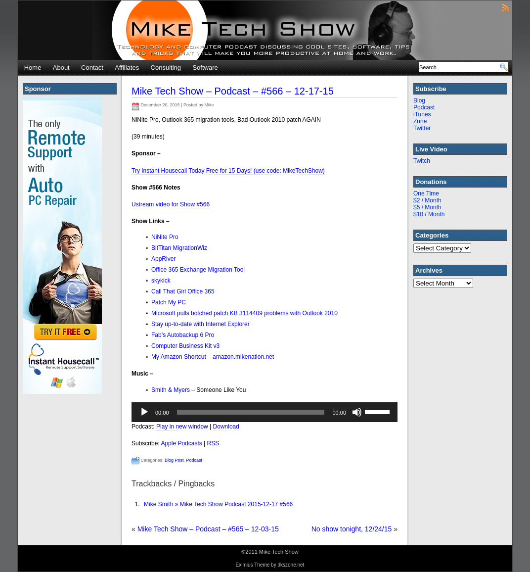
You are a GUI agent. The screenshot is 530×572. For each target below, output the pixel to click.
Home (33, 67)
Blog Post (174, 460)
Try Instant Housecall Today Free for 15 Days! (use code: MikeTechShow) (228, 170)
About (61, 67)
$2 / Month (427, 200)
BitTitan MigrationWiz (179, 247)
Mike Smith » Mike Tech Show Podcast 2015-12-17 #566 (218, 504)
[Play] (144, 412)
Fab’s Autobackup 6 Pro (182, 335)
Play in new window (182, 426)
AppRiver (163, 258)
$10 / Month (428, 214)
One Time (426, 193)
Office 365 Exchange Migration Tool (198, 269)
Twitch (421, 160)
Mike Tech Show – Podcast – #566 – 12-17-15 (233, 91)
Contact (92, 67)
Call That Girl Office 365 (183, 291)
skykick (161, 280)
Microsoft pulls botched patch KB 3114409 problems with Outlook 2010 (244, 313)
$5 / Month (427, 207)
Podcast (194, 460)
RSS (213, 443)
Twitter (422, 128)
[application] (265, 412)
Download (226, 426)
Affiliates (127, 67)
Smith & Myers (171, 389)
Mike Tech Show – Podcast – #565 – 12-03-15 (208, 529)
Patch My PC (168, 302)
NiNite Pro (164, 237)
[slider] (251, 412)
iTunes (422, 114)
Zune (420, 121)
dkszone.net (290, 565)
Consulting (166, 67)
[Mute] (357, 412)
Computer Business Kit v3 (185, 345)
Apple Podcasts (181, 443)
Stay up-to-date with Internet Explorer (200, 324)
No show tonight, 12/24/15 (351, 529)
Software (205, 67)
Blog (419, 100)
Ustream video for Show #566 (171, 204)
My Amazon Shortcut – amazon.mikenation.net (212, 356)
